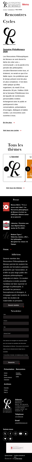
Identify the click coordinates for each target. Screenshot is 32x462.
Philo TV (6, 392)
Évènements (11, 9)
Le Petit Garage (18, 458)
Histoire (5, 373)
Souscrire (11, 362)
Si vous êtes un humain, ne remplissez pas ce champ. (16, 355)
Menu (25, 4)
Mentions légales (8, 455)
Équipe (5, 375)
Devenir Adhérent (8, 377)
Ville (4, 327)
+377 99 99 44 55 (19, 416)
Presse (6, 249)
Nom (5, 314)
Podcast (6, 390)
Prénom (5, 320)
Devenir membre (13, 305)
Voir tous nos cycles (11, 130)
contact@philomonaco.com (21, 423)
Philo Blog (6, 387)
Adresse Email (7, 333)
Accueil (5, 9)
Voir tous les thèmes (14, 188)
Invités (17, 376)
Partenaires (6, 379)
